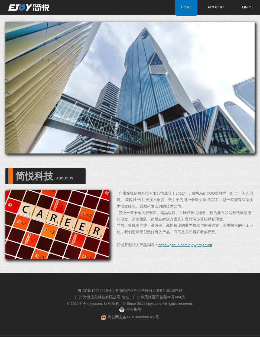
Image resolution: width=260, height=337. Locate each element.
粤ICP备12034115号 (95, 291)
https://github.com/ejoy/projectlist (185, 245)
